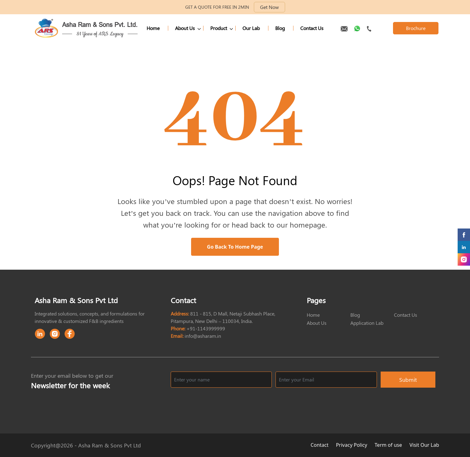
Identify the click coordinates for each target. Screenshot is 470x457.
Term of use (389, 445)
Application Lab (366, 323)
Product (218, 28)
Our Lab (251, 28)
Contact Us (311, 28)
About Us (185, 28)
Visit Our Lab (424, 445)
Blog (280, 28)
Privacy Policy (352, 445)
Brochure (415, 28)
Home (153, 28)
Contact (320, 445)
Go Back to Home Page (235, 246)
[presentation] (388, 403)
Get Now (269, 7)
